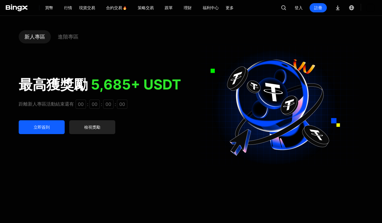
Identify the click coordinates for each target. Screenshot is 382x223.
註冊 (318, 7)
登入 (299, 7)
